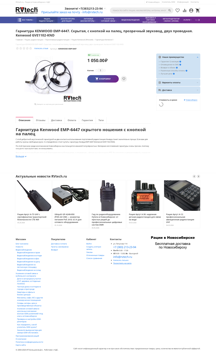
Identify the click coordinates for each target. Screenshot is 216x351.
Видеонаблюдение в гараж (28, 252)
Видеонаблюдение (24, 249)
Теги (101, 120)
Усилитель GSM (168, 2)
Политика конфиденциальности (29, 342)
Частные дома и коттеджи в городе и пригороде (29, 287)
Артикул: (54, 48)
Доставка (56, 120)
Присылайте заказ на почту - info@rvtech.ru (72, 12)
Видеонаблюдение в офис (28, 258)
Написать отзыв (41, 48)
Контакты (195, 2)
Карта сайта (21, 345)
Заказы (89, 252)
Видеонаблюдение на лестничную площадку (27, 265)
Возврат (54, 249)
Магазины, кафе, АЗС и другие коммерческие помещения (30, 298)
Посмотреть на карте (122, 263)
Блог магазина (22, 243)
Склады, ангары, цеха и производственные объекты (29, 304)
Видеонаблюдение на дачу (28, 261)
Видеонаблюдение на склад (29, 270)
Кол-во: (90, 70)
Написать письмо (121, 260)
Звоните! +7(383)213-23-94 (84, 8)
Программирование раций (27, 336)
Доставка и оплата (59, 243)
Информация (183, 2)
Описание (24, 120)
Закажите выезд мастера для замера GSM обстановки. (29, 331)
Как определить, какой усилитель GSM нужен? (27, 325)
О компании (21, 339)
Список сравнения (94, 258)
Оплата (72, 120)
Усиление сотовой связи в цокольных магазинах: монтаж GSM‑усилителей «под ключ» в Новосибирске (30, 312)
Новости (19, 246)
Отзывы (40, 120)
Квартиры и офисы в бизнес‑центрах (26, 293)
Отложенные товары (95, 255)
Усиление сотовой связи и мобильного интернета (27, 274)
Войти (89, 243)
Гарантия (87, 120)
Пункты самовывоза (59, 246)
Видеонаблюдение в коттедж (29, 255)
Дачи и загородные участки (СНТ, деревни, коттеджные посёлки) (29, 281)
